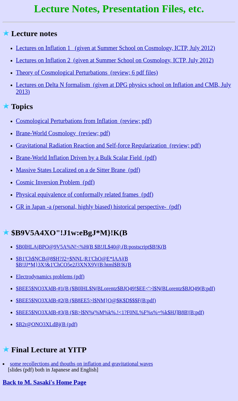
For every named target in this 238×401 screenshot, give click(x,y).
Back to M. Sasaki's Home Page (44, 382)
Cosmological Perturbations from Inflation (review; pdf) (84, 121)
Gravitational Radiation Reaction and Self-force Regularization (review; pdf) (108, 145)
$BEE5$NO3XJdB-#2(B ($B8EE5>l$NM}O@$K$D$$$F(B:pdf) (86, 300)
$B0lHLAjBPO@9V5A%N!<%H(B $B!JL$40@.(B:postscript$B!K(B (91, 247)
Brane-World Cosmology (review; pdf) (63, 133)
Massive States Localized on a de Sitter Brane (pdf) (78, 170)
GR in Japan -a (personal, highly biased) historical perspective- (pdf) (98, 206)
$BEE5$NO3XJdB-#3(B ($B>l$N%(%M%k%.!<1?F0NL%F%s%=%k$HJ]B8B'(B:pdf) (110, 312)
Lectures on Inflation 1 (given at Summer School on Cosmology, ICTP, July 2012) (115, 48)
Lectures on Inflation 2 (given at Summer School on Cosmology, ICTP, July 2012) (115, 60)
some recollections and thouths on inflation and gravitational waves (81, 364)
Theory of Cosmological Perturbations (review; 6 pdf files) (87, 72)
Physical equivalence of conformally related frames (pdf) (84, 194)
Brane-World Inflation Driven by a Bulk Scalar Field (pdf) (86, 157)
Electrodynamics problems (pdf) (50, 276)
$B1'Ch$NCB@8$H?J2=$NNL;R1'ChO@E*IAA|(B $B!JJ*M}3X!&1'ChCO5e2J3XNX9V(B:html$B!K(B (73, 261)
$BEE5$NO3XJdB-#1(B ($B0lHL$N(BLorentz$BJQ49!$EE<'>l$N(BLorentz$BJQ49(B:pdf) (115, 288)
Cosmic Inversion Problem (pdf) (55, 182)
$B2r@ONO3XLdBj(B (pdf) (46, 324)
